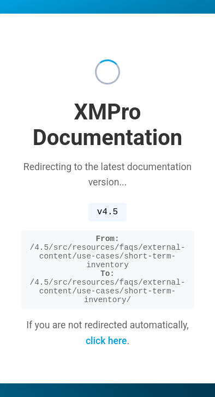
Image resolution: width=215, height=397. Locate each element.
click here (106, 356)
